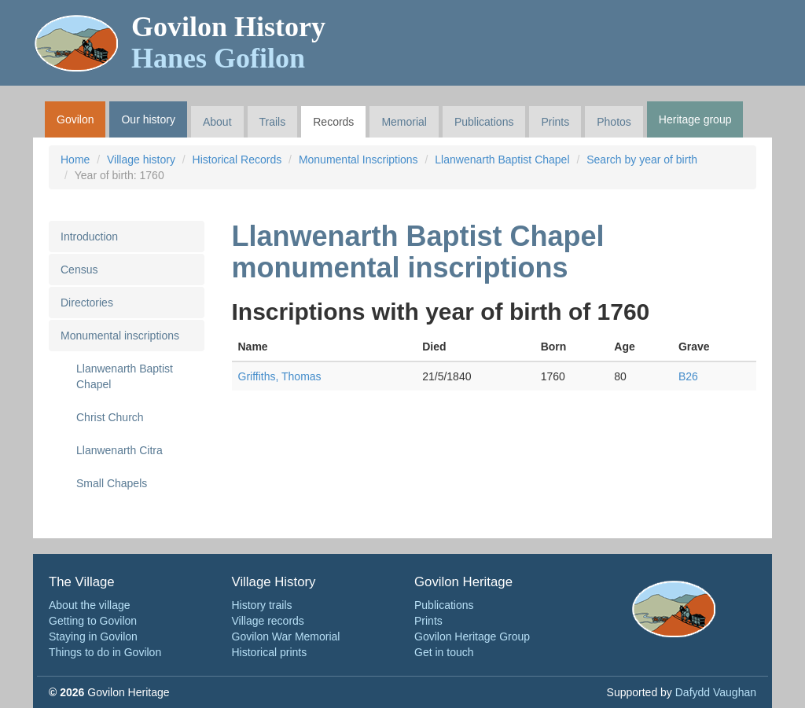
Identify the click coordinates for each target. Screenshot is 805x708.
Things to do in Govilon (105, 652)
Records (333, 122)
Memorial (404, 122)
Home (75, 159)
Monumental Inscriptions (358, 159)
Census (79, 269)
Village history (141, 159)
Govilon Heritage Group (472, 636)
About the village (89, 605)
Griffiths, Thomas (280, 376)
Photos (614, 122)
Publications (484, 122)
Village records (268, 620)
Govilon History (228, 42)
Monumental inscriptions (120, 335)
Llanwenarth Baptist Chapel (502, 159)
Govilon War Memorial (286, 636)
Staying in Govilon (93, 636)
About (217, 122)
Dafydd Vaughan (715, 692)
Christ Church (110, 417)
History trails (262, 605)
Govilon (75, 119)
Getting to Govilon (93, 620)
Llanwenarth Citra (119, 450)
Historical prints (269, 652)
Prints (555, 122)
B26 (688, 376)
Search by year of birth (641, 159)
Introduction (89, 236)
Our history (148, 119)
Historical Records (237, 159)
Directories (87, 302)
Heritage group (695, 119)
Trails (272, 122)
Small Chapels (111, 483)
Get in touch (444, 652)
